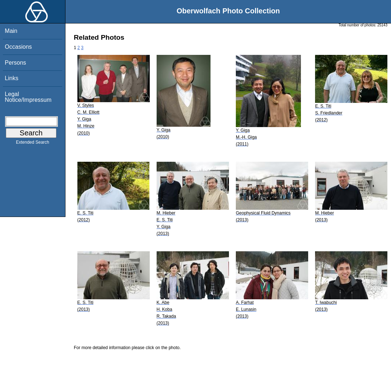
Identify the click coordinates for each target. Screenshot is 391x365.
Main (11, 31)
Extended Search (32, 144)
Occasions (18, 47)
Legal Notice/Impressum (28, 97)
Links (11, 78)
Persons (15, 63)
